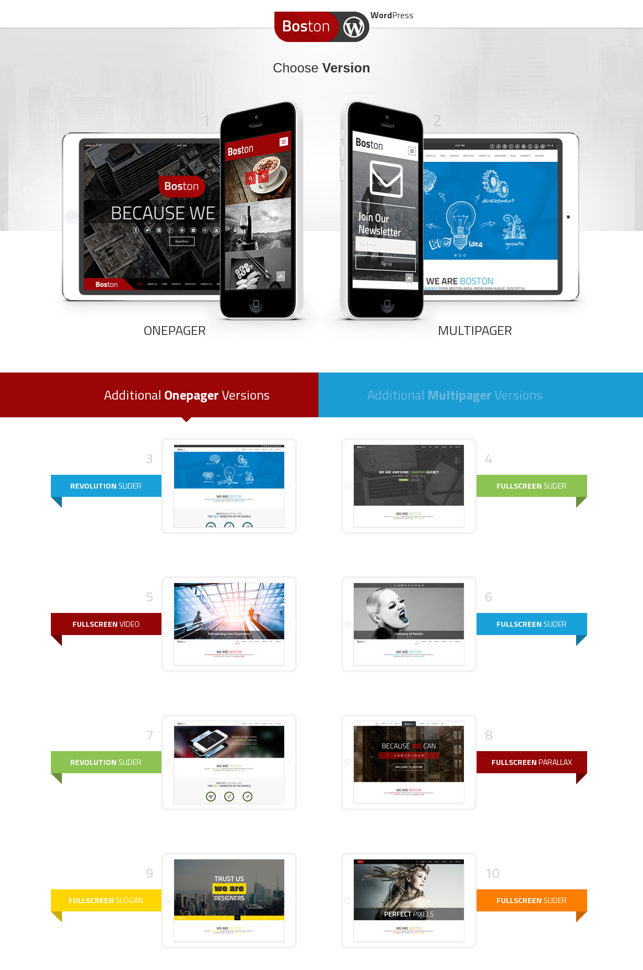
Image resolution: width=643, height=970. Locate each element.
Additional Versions (187, 395)
